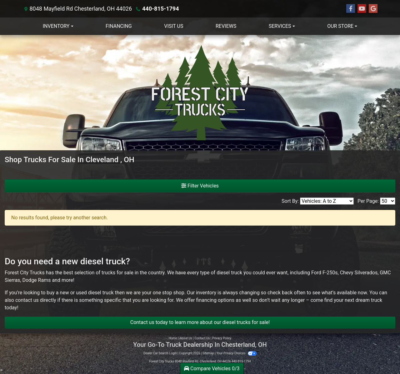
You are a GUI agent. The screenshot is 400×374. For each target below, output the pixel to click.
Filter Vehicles (200, 186)
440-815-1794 (160, 8)
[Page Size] (387, 201)
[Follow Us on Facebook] (350, 8)
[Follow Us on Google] (373, 8)
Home (173, 338)
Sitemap (208, 353)
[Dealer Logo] (200, 92)
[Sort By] (327, 201)
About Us (185, 338)
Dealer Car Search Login (160, 353)
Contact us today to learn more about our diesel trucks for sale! (200, 322)
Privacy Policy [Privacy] (222, 338)
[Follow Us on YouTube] (362, 8)
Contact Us (202, 338)
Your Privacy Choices (236, 353)
